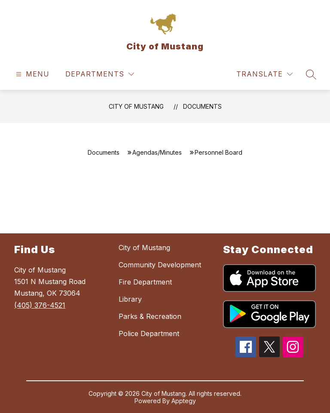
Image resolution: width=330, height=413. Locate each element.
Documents (202, 106)
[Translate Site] (264, 74)
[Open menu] (31, 74)
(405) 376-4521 (39, 305)
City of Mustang (136, 106)
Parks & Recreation (150, 316)
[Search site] (311, 74)
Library (130, 299)
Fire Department (145, 282)
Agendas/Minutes (157, 152)
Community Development (160, 264)
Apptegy (183, 400)
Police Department (149, 333)
